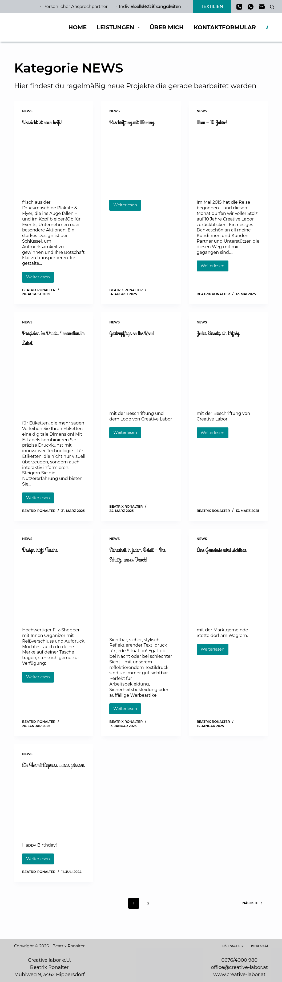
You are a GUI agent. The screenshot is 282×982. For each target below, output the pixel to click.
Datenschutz (233, 946)
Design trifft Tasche (44, 551)
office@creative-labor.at (239, 967)
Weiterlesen (40, 279)
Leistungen (119, 27)
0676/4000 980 (239, 960)
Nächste (252, 915)
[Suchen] (272, 7)
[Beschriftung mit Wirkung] (140, 162)
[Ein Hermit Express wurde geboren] (53, 816)
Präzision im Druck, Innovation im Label (45, 338)
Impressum (259, 946)
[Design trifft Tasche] (53, 590)
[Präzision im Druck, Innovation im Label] (53, 383)
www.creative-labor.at (239, 974)
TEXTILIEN (212, 6)
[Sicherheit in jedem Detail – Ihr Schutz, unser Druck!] (140, 600)
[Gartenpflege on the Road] (140, 373)
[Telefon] (239, 7)
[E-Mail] (262, 7)
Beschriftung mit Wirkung (137, 122)
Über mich (167, 27)
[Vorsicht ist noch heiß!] (53, 162)
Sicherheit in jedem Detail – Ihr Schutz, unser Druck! (140, 556)
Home (77, 27)
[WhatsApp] (250, 7)
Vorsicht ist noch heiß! (47, 122)
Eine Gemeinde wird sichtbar (219, 556)
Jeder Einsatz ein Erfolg (224, 334)
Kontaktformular (225, 27)
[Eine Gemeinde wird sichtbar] (228, 600)
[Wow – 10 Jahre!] (228, 162)
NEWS (27, 111)
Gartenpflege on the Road (137, 334)
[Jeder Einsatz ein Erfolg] (228, 373)
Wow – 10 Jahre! (216, 122)
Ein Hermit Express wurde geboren (52, 771)
